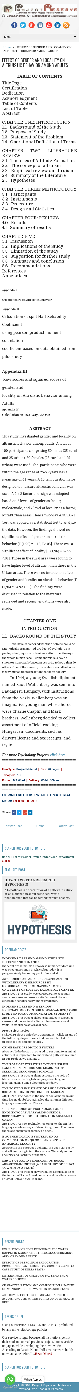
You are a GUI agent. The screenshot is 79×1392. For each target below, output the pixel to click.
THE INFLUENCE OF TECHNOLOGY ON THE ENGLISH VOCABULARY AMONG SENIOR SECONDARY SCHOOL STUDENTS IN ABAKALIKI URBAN (37, 1114)
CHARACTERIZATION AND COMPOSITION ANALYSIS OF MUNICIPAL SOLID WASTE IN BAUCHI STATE (38, 1287)
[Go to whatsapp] (10, 1379)
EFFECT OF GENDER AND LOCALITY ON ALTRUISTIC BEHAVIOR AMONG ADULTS (35, 62)
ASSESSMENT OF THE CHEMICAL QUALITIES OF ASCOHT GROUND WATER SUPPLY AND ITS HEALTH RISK (38, 1298)
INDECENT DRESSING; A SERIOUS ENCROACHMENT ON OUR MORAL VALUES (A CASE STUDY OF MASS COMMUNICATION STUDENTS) (39, 1010)
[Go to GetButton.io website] (10, 1387)
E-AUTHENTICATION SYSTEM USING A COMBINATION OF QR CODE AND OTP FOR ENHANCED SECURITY (33, 1140)
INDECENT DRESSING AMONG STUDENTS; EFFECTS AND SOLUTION (33, 960)
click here (57, 755)
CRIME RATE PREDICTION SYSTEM (28, 1047)
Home (7, 47)
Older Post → (68, 825)
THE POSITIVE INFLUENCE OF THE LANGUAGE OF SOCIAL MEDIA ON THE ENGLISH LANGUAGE (39, 1090)
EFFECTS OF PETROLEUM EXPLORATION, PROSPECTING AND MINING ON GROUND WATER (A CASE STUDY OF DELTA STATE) (38, 1266)
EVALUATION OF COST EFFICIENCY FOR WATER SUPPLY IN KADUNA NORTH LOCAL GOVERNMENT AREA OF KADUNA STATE (37, 1253)
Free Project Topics (15, 1030)
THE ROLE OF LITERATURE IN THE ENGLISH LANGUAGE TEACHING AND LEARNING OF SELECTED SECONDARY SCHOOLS (35, 1068)
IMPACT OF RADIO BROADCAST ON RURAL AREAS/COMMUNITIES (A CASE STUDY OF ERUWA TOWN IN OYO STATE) (38, 1164)
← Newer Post (12, 825)
